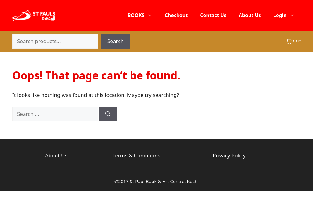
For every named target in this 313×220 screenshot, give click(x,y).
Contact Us (213, 15)
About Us (250, 15)
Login (287, 15)
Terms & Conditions (136, 155)
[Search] (108, 114)
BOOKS (142, 15)
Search (115, 41)
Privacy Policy (229, 155)
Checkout (176, 15)
